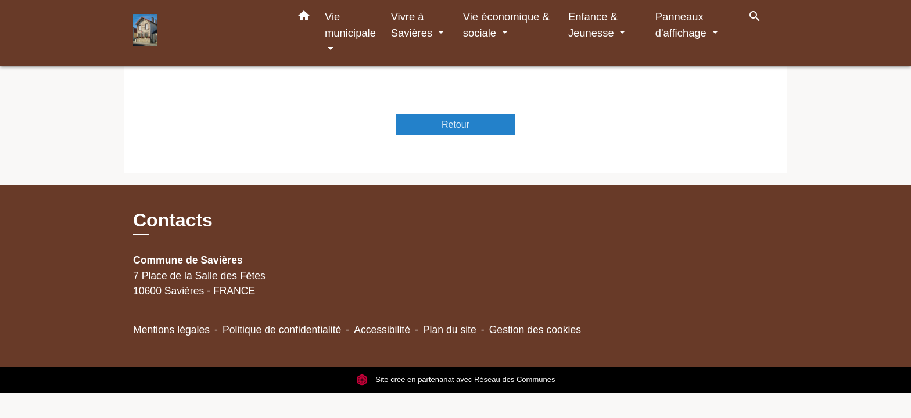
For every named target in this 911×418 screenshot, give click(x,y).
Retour (455, 124)
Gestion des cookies (535, 330)
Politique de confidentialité (282, 330)
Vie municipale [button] (350, 24)
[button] (304, 18)
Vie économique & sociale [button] (506, 24)
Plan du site (449, 330)
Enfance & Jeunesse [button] (593, 24)
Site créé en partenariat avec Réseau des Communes (455, 380)
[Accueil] (205, 33)
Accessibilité (382, 330)
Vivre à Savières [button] (413, 24)
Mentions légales (171, 330)
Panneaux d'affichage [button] (682, 24)
